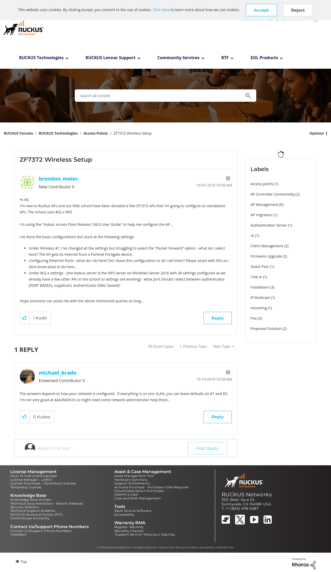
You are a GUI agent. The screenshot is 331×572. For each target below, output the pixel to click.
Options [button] (317, 133)
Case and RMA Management (137, 498)
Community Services (178, 57)
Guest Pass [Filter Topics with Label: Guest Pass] (260, 266)
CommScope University (30, 518)
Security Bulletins (24, 507)
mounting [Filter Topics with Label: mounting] (259, 307)
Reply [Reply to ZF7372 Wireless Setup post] (218, 318)
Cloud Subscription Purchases (139, 491)
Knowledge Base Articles (30, 499)
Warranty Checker (129, 531)
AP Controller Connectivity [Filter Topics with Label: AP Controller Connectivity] (273, 194)
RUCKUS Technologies (41, 57)
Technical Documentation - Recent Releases (46, 503)
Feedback (18, 534)
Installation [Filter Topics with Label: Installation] (260, 287)
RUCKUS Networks (247, 494)
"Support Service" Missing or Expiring (144, 534)
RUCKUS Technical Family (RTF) (36, 514)
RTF (225, 57)
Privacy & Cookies (187, 547)
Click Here (161, 9)
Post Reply (207, 448)
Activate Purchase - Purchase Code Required (151, 487)
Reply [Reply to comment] (218, 416)
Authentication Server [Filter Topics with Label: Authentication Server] (269, 225)
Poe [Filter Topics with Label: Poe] (254, 318)
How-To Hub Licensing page (33, 476)
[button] (261, 10)
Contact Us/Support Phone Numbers (41, 531)
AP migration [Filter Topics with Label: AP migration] (261, 214)
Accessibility (124, 514)
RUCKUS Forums (18, 133)
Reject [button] (298, 10)
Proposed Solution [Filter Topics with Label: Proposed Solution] (266, 328)
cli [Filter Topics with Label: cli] (252, 235)
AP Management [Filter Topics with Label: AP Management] (265, 204)
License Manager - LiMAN (31, 480)
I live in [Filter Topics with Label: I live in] (256, 276)
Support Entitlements (132, 483)
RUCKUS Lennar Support (111, 57)
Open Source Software (132, 511)
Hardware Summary (131, 480)
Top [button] (23, 561)
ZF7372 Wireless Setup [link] (133, 133)
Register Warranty (129, 527)
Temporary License (25, 487)
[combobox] (165, 95)
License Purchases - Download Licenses (43, 483)
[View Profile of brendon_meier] (58, 178)
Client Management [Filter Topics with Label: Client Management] (267, 245)
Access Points (96, 133)
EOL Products (264, 57)
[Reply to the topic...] (113, 448)
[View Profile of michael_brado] (58, 372)
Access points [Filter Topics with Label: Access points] (262, 183)
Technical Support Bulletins (32, 511)
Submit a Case (126, 494)
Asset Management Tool (134, 476)
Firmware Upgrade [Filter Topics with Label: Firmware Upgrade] (266, 256)
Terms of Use (166, 547)
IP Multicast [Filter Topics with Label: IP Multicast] (260, 297)
